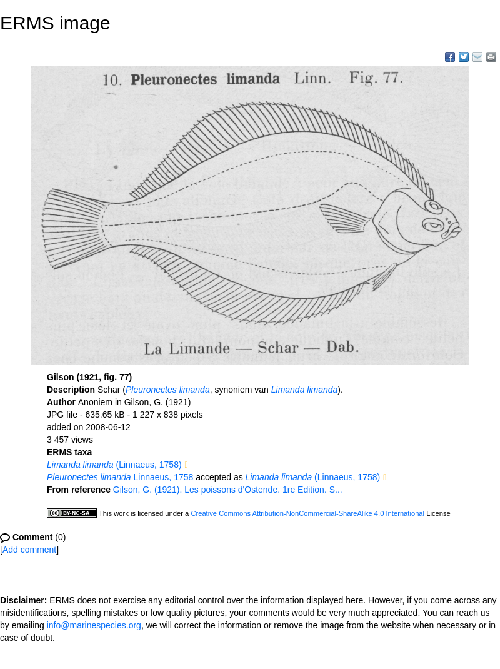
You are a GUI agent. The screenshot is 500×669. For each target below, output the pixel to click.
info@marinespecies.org (94, 625)
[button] (186, 465)
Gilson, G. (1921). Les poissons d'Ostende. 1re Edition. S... (227, 490)
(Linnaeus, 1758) (114, 465)
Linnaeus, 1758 (120, 477)
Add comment (29, 550)
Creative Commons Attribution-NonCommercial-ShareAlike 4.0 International (307, 513)
